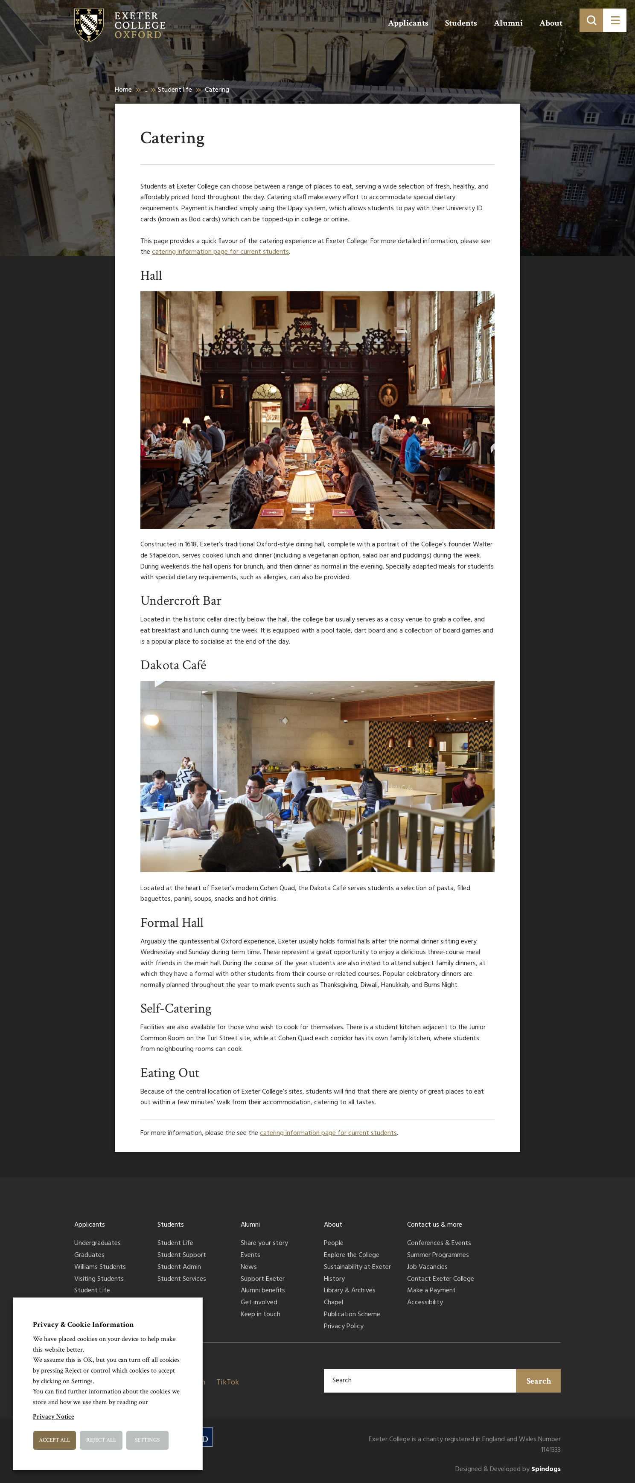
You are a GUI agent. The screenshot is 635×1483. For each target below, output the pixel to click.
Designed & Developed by (508, 1469)
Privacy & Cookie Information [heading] (83, 1324)
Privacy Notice (53, 1416)
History (334, 1279)
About (550, 23)
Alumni (508, 23)
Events (250, 1256)
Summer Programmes (438, 1256)
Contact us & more (434, 1225)
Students (461, 23)
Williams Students (100, 1267)
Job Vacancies (427, 1267)
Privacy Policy (344, 1327)
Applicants (408, 23)
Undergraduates (97, 1244)
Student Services (181, 1279)
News (249, 1267)
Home (123, 90)
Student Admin (179, 1267)
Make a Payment (431, 1291)
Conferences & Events (439, 1244)
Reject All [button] (101, 1440)
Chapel (333, 1303)
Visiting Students (99, 1279)
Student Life (92, 1291)
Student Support (181, 1256)
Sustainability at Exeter (357, 1267)
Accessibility (425, 1303)
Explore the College (351, 1256)
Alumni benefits (263, 1291)
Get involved (259, 1303)
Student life (175, 90)
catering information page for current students (220, 252)
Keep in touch (260, 1315)
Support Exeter (263, 1279)
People (334, 1244)
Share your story (264, 1244)
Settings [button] (147, 1440)
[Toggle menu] (614, 20)
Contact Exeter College (440, 1279)
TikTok (227, 1382)
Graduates (89, 1256)
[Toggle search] (591, 20)
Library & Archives (350, 1291)
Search (539, 1381)
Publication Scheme (352, 1315)
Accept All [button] (54, 1440)
